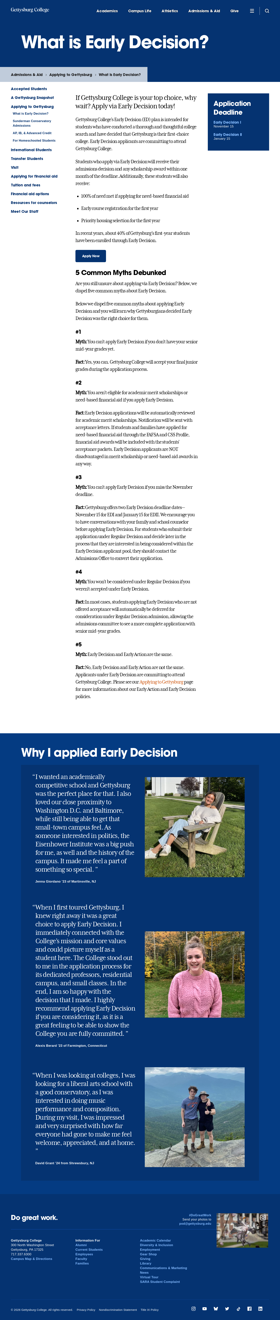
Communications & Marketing (163, 1268)
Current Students (89, 1249)
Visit (14, 167)
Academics (107, 11)
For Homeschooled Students (34, 140)
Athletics (170, 11)
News (144, 1272)
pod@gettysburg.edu (195, 1223)
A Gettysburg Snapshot (32, 97)
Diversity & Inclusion (156, 1245)
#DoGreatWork (200, 1215)
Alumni (81, 1245)
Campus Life (139, 11)
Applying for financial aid (34, 176)
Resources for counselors (34, 203)
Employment (150, 1249)
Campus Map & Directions (31, 1259)
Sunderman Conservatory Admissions (32, 123)
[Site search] (267, 10)
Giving (145, 1259)
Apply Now (90, 256)
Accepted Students (29, 89)
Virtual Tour (149, 1277)
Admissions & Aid (204, 11)
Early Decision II (228, 134)
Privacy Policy (86, 1309)
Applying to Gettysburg (70, 74)
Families (82, 1263)
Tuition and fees (25, 185)
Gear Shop (148, 1254)
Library (145, 1263)
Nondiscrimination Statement (118, 1309)
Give (234, 11)
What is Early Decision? (120, 74)
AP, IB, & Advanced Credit (32, 133)
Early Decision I (227, 122)
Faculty (81, 1259)
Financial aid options (30, 194)
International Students (31, 150)
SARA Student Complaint (160, 1282)
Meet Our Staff (24, 211)
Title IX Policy (150, 1309)
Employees (84, 1254)
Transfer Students (27, 159)
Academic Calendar (155, 1240)
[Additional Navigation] (252, 10)
